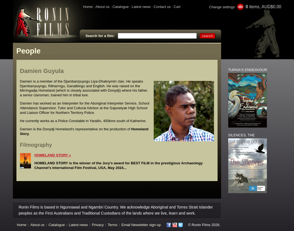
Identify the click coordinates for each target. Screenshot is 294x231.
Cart (177, 7)
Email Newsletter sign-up (141, 225)
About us (102, 7)
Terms (112, 225)
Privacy (98, 225)
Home (88, 7)
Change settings (222, 7)
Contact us (162, 7)
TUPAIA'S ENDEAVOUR (247, 70)
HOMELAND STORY (51, 155)
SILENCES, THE (241, 135)
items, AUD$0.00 (263, 6)
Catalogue (120, 7)
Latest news (141, 7)
